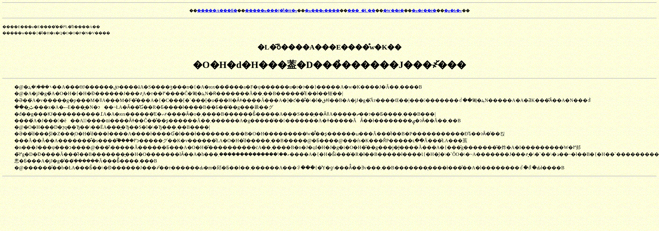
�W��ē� (393, 10)
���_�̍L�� (361, 10)
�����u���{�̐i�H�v (271, 10)
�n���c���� (322, 10)
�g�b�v (453, 10)
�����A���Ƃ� (217, 10)
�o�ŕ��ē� (424, 10)
